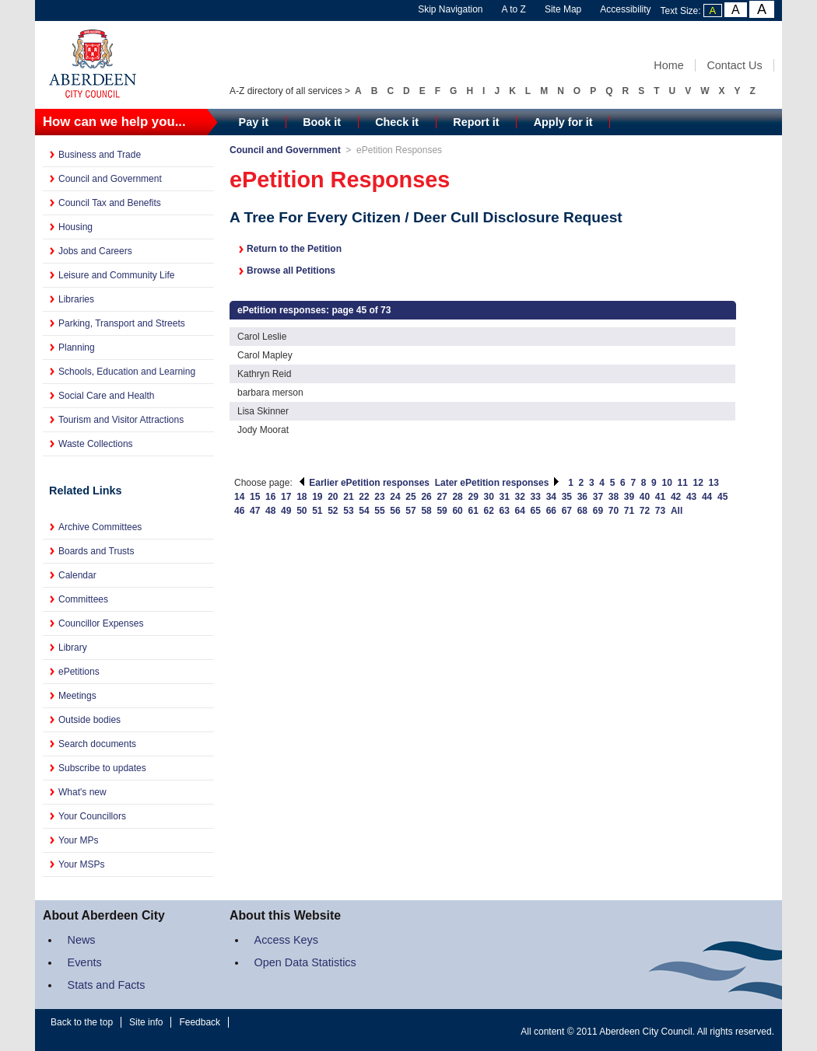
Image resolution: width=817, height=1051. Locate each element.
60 (457, 510)
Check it (397, 122)
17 (286, 496)
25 (410, 496)
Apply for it (563, 122)
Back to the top (82, 1022)
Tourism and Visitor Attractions (121, 419)
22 (364, 496)
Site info (146, 1022)
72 (645, 510)
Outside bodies (89, 719)
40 (645, 496)
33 (536, 496)
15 (255, 496)
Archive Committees (100, 527)
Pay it (253, 122)
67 (567, 510)
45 (722, 496)
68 (582, 510)
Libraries (76, 299)
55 (379, 510)
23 (379, 496)
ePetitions (79, 671)
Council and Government (110, 178)
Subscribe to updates (102, 768)
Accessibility (625, 9)
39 (629, 496)
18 (301, 496)
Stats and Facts (107, 985)
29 (473, 496)
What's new (82, 792)
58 (426, 510)
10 (666, 482)
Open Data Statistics (305, 962)
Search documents (97, 743)
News (82, 940)
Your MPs (78, 840)
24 (395, 496)
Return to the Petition (294, 248)
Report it (476, 122)
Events (85, 962)
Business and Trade (99, 154)
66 (551, 510)
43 (691, 496)
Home (668, 65)
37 (598, 496)
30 (489, 496)
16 (270, 496)
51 (317, 510)
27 (442, 496)
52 (333, 510)
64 (520, 510)
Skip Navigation (450, 9)
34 (551, 496)
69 (598, 510)
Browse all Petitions (291, 270)
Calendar (77, 575)
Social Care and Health (106, 395)
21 (348, 496)
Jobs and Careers (95, 251)
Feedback (199, 1022)
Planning (76, 347)
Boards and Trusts (96, 551)
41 (660, 496)
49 (286, 510)
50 (301, 510)
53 (348, 510)
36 (582, 496)
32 (520, 496)
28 (457, 496)
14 (239, 496)
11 (683, 482)
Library (72, 647)
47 (255, 510)
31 (505, 496)
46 (239, 510)
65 (536, 510)
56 (395, 510)
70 (613, 510)
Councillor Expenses (100, 623)
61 (473, 510)
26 (426, 496)
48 (270, 510)
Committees (83, 599)
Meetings (77, 695)
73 (660, 510)
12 (698, 482)
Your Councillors (92, 816)
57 (410, 510)
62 (489, 510)
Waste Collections (95, 443)
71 (629, 510)
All (676, 510)
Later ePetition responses (497, 482)
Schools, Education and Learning (126, 371)
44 (707, 496)
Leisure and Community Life (116, 275)
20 (333, 496)
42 (676, 496)
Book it (322, 122)
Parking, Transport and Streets (121, 323)
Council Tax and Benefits (109, 202)
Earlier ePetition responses (364, 482)
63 (505, 510)
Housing (75, 227)
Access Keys (286, 940)
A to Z (514, 9)
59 (442, 510)
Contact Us (734, 65)
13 (714, 482)
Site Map (563, 9)
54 (364, 510)
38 (613, 496)
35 (567, 496)
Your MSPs (81, 864)
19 (317, 496)
